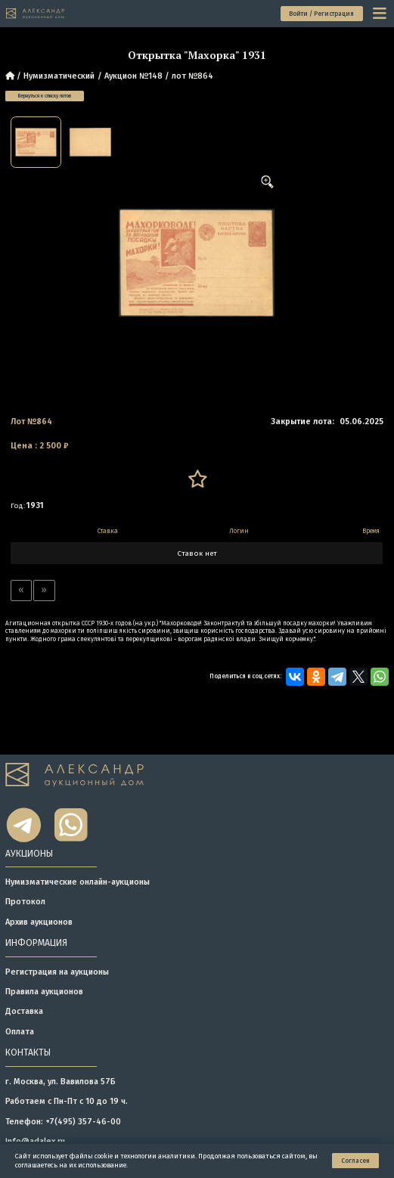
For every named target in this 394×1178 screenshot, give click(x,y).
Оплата (19, 1032)
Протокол (25, 902)
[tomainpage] (35, 13)
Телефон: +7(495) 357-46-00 (63, 1122)
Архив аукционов (39, 922)
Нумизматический (59, 76)
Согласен (355, 1160)
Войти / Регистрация (321, 13)
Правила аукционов (44, 992)
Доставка (24, 1011)
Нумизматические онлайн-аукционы (77, 882)
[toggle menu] (380, 13)
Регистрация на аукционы (57, 972)
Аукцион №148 (133, 76)
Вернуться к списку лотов (44, 96)
